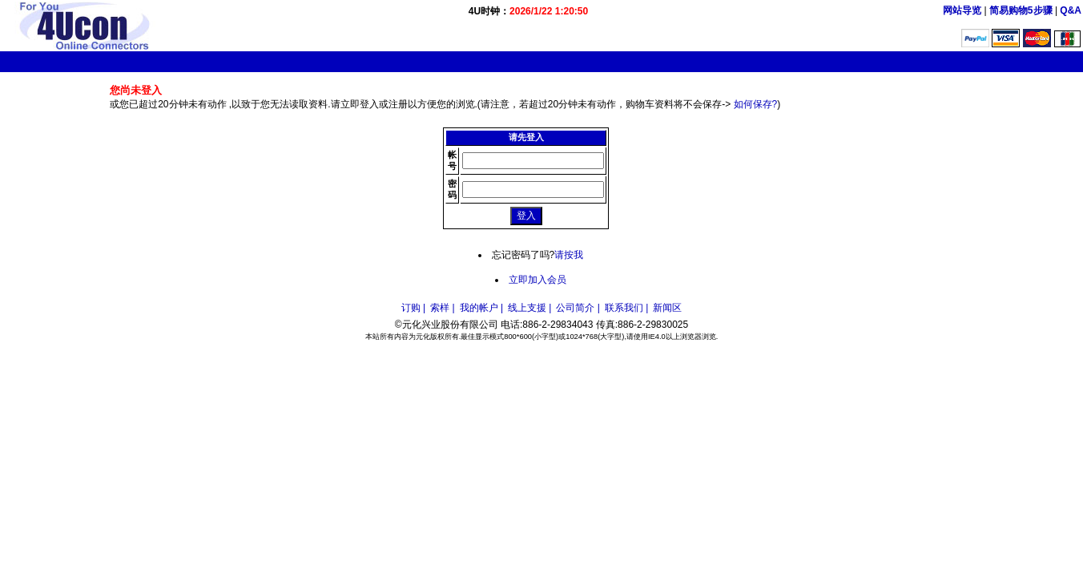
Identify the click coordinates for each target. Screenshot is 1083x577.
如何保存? (756, 104)
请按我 (568, 254)
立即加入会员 (537, 279)
